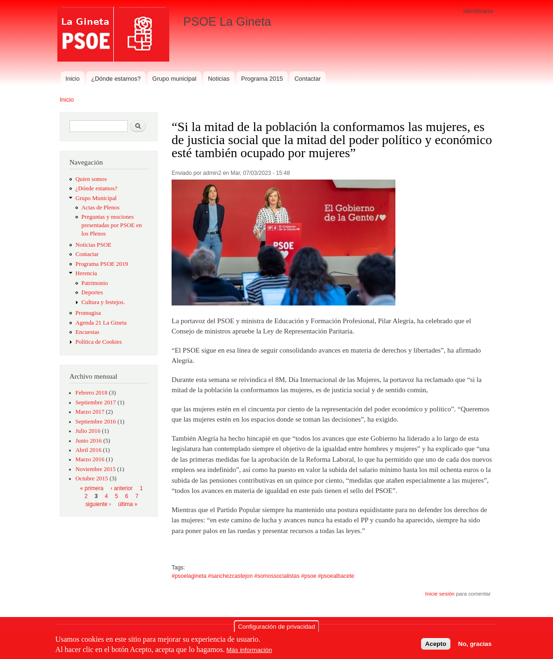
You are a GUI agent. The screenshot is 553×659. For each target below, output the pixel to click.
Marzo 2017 (90, 412)
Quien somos (91, 179)
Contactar (307, 78)
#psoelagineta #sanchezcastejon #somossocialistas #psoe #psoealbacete (263, 576)
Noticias (218, 78)
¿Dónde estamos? (116, 78)
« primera (92, 488)
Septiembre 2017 (96, 402)
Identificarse (478, 11)
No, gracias (475, 646)
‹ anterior (122, 488)
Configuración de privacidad (276, 628)
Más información (249, 652)
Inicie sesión (440, 594)
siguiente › (98, 504)
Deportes (92, 292)
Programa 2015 (262, 78)
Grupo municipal (174, 78)
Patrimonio (95, 283)
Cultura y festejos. (103, 302)
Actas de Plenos (101, 207)
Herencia (86, 273)
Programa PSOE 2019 (102, 264)
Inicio (72, 78)
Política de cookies (290, 641)
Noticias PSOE (93, 245)
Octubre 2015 (92, 478)
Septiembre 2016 (96, 421)
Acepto (435, 646)
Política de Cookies (99, 342)
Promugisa (88, 313)
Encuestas (87, 332)
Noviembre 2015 (96, 469)
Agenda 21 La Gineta (101, 322)
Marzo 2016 (90, 459)
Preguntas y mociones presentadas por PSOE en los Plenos (112, 225)
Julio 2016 (88, 431)
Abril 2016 (89, 450)
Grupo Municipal (96, 198)
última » (128, 504)
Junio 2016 (89, 440)
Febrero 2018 (92, 392)
